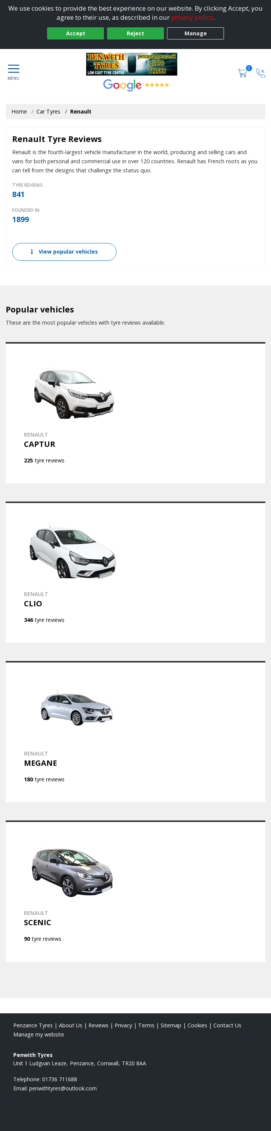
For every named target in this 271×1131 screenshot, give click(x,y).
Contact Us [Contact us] (227, 1025)
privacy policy (192, 17)
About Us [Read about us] (70, 1025)
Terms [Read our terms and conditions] (146, 1025)
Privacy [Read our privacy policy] (123, 1025)
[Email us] (63, 1088)
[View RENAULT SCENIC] (135, 891)
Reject (135, 33)
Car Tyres (48, 111)
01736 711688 (59, 1079)
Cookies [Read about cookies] (197, 1025)
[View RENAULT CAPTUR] (135, 412)
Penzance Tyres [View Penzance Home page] (33, 1025)
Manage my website (38, 1034)
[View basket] (243, 72)
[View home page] (135, 64)
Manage (195, 33)
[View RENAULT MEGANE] (135, 731)
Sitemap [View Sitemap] (171, 1025)
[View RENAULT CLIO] (135, 572)
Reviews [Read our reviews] (98, 1025)
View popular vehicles (64, 251)
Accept (75, 33)
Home (19, 111)
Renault (80, 111)
